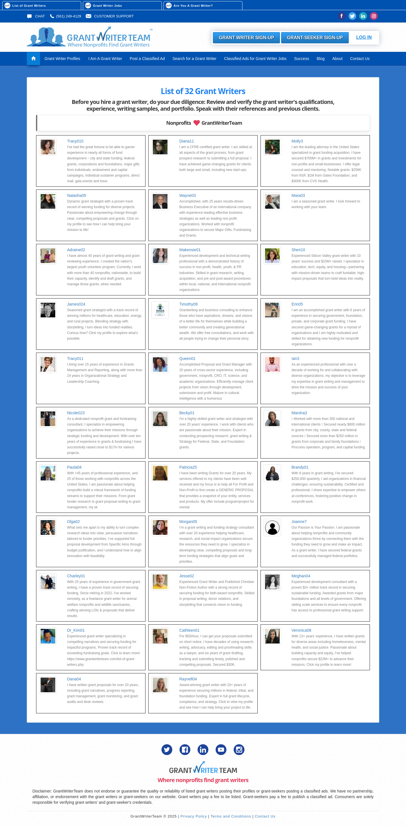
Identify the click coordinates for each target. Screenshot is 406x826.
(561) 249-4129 (65, 16)
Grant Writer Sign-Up (246, 37)
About (337, 58)
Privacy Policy (193, 816)
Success (301, 58)
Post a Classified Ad (147, 58)
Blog (321, 58)
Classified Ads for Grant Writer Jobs (255, 58)
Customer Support (110, 16)
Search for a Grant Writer (195, 58)
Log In (364, 37)
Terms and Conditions (231, 816)
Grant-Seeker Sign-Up (315, 37)
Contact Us (360, 58)
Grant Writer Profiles (62, 58)
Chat (36, 16)
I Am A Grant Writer (105, 58)
